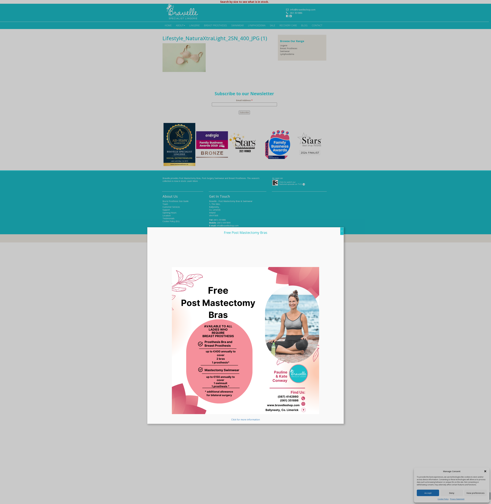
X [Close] (341, 231)
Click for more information (245, 344)
